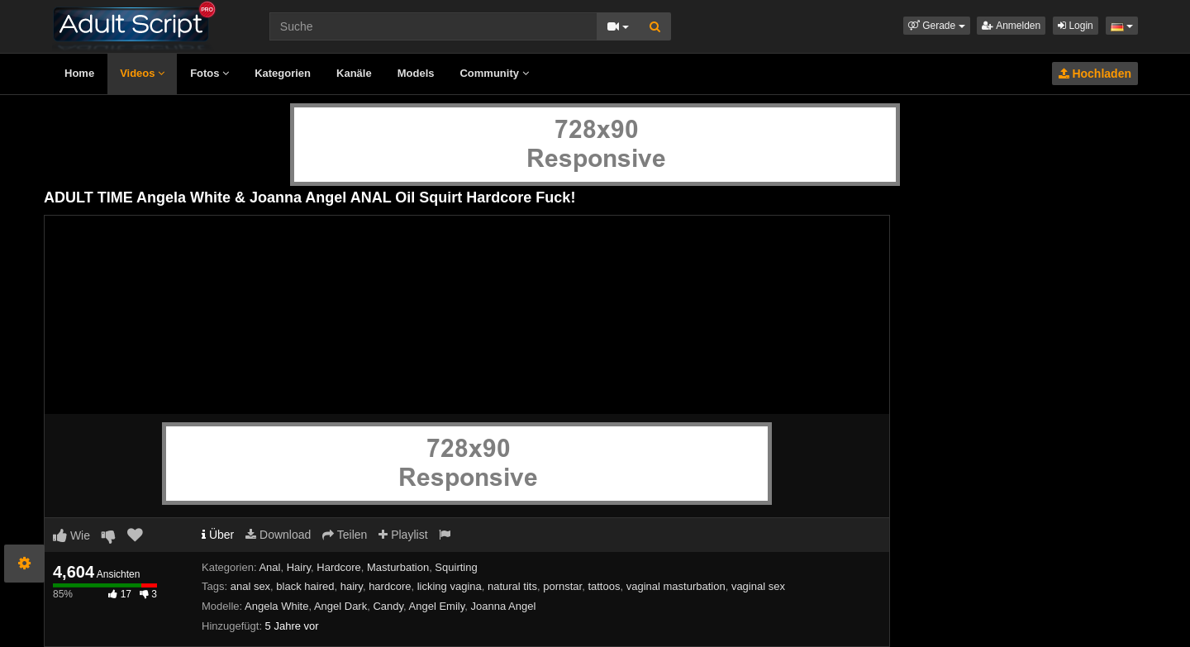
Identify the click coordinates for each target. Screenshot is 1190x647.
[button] (936, 26)
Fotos (209, 73)
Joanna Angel (503, 606)
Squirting (456, 567)
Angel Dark (340, 606)
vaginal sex (758, 586)
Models (416, 73)
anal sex (250, 586)
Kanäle (354, 73)
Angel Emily (437, 606)
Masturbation (398, 567)
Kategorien (283, 73)
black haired (305, 586)
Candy (388, 606)
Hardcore (338, 567)
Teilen (344, 534)
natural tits (512, 586)
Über (218, 534)
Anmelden (1011, 25)
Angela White (276, 606)
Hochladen (1095, 73)
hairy (351, 586)
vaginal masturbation (676, 586)
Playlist (402, 534)
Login (1075, 25)
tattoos (604, 586)
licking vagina (449, 586)
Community (493, 73)
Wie (71, 535)
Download (278, 534)
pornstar (562, 586)
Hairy (299, 567)
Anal (269, 567)
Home (79, 73)
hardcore (390, 586)
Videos (142, 73)
